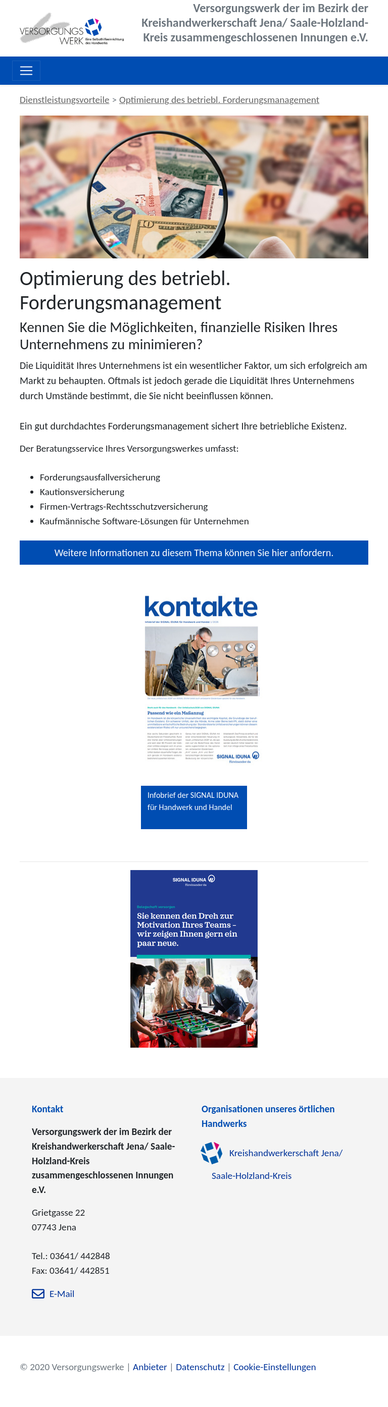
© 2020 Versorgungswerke (72, 1367)
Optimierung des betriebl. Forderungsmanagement (219, 99)
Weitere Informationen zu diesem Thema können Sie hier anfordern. (194, 553)
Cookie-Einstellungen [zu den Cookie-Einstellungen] (274, 1367)
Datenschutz (200, 1367)
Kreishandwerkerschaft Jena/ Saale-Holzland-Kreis (277, 1164)
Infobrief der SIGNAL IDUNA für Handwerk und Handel (193, 801)
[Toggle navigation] (26, 71)
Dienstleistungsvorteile (64, 99)
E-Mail (62, 1294)
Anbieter (150, 1367)
